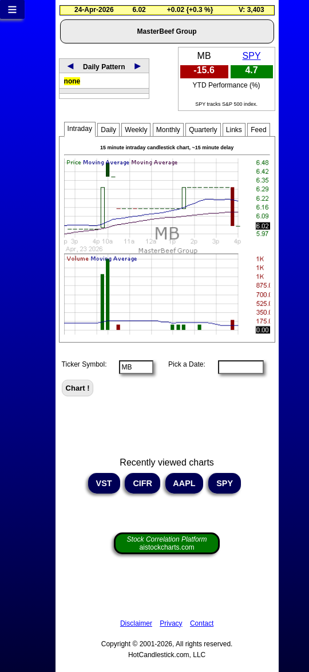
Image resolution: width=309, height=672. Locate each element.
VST (104, 483)
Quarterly (203, 130)
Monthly (168, 130)
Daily (108, 130)
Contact (201, 623)
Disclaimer (136, 623)
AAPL (184, 483)
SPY (252, 56)
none (72, 81)
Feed (258, 130)
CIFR (142, 483)
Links (234, 130)
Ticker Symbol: (84, 364)
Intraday (80, 129)
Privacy (171, 623)
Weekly (136, 130)
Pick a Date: (183, 364)
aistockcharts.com (167, 543)
